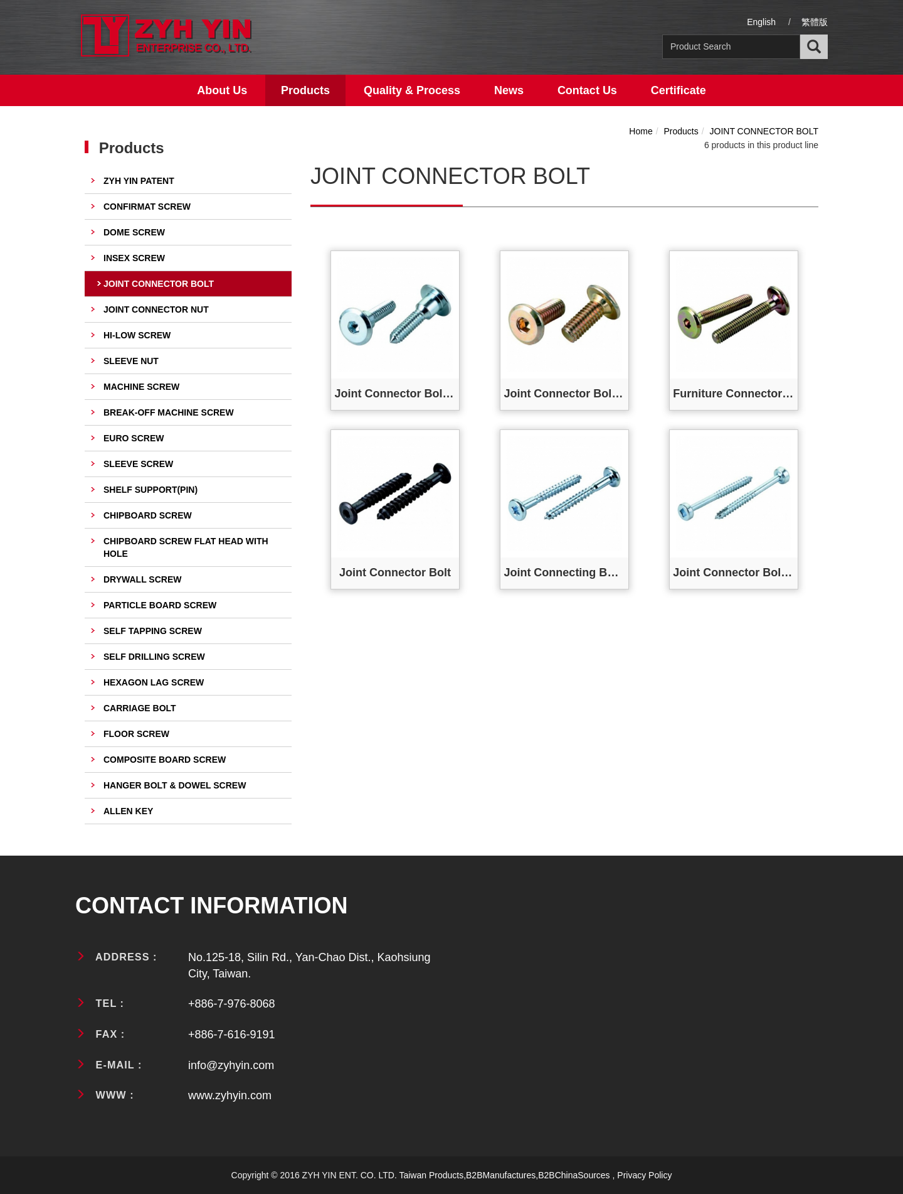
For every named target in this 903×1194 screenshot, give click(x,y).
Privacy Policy (644, 1175)
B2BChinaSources (574, 1175)
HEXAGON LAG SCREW (153, 682)
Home (640, 131)
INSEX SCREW (134, 258)
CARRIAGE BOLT (139, 708)
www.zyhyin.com (230, 1095)
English (761, 22)
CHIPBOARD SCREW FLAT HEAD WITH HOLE (185, 547)
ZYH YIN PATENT (138, 181)
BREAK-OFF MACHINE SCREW (168, 412)
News (509, 90)
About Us (222, 90)
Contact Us (587, 90)
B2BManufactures (501, 1175)
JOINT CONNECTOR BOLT (158, 284)
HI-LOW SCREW (137, 335)
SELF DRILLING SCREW (154, 657)
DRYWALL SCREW (142, 579)
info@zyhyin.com (231, 1065)
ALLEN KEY (128, 811)
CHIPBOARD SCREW (147, 515)
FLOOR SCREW (136, 734)
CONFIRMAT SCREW (147, 207)
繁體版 (814, 22)
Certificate (678, 90)
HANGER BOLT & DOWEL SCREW (174, 785)
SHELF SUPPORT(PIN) (150, 490)
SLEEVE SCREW (138, 464)
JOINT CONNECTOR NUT (156, 309)
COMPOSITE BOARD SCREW (164, 760)
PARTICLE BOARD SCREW (159, 605)
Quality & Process (412, 90)
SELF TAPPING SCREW (152, 631)
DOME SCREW (134, 232)
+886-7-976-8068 (231, 1004)
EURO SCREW (133, 438)
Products (305, 90)
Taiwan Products (431, 1175)
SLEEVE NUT (131, 361)
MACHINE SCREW (141, 387)
